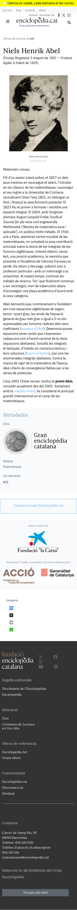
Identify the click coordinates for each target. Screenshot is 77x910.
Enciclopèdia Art (14, 752)
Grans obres (11, 758)
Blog (18, 10)
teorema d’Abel (32, 329)
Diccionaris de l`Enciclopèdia (24, 688)
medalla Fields (24, 391)
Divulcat (33, 15)
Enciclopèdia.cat (14, 781)
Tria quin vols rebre (35, 892)
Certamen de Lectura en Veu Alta (18, 726)
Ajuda (42, 10)
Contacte (30, 10)
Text (5, 718)
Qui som (7, 10)
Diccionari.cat (47, 15)
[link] (38, 505)
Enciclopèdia (12, 694)
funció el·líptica (37, 353)
